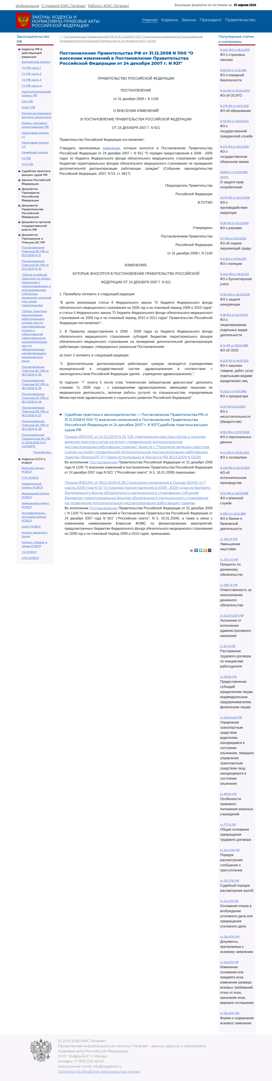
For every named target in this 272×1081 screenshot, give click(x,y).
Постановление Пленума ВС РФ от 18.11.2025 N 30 (35, 370)
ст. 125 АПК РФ (229, 1013)
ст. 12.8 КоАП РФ (231, 717)
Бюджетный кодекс (36, 62)
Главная (150, 20)
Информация (27, 6)
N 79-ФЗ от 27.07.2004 (234, 121)
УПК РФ (27, 164)
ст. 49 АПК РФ (229, 962)
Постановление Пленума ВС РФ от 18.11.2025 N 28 (35, 424)
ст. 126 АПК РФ (229, 936)
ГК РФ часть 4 (32, 85)
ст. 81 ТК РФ (227, 646)
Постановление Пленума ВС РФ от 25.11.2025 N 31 (35, 251)
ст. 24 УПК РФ (229, 901)
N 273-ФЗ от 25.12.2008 (235, 197)
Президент (211, 20)
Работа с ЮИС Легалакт (108, 6)
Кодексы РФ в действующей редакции (32, 52)
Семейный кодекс (35, 152)
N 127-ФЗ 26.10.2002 (232, 406)
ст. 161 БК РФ (228, 794)
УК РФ (26, 158)
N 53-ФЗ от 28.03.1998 (234, 493)
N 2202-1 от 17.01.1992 (233, 391)
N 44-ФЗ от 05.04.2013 (234, 452)
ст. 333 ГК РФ (228, 539)
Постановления (103, 462)
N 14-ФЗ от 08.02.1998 (234, 345)
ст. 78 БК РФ (228, 676)
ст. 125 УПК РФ (229, 880)
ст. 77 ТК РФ (228, 824)
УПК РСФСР (30, 558)
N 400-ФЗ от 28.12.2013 (235, 49)
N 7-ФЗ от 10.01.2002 (233, 238)
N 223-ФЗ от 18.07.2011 (234, 360)
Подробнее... (42, 452)
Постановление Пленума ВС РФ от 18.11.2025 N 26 (35, 397)
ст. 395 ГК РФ (228, 585)
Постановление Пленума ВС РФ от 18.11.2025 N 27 (35, 411)
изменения (111, 148)
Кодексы (169, 20)
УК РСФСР (29, 552)
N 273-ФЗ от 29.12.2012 (234, 105)
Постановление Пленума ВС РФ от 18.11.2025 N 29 (35, 384)
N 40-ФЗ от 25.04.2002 (235, 90)
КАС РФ (27, 101)
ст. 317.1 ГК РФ (229, 559)
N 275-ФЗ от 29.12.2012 (234, 146)
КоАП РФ (28, 107)
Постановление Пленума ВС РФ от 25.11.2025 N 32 (35, 264)
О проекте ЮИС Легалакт (63, 6)
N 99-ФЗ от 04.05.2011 (234, 314)
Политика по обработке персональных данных (99, 1072)
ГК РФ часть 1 (31, 67)
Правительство (240, 20)
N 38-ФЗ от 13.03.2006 (234, 223)
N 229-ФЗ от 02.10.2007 (235, 467)
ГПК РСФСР (30, 477)
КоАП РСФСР (31, 526)
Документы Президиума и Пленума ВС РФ (33, 238)
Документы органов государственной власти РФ (36, 225)
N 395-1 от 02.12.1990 (233, 513)
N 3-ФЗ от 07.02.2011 (233, 258)
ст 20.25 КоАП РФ (232, 615)
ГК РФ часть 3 (31, 79)
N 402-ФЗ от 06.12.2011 (234, 274)
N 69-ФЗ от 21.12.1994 (233, 70)
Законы (188, 20)
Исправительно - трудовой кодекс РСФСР (34, 516)
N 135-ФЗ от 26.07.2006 (235, 294)
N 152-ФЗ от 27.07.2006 (234, 432)
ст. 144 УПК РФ (229, 850)
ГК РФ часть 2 (31, 73)
